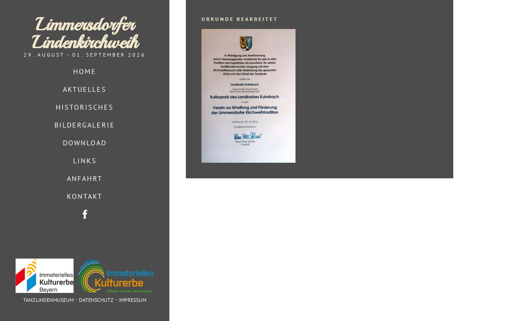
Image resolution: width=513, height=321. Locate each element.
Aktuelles (85, 89)
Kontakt (85, 196)
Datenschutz (96, 299)
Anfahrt (85, 178)
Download (85, 142)
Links (85, 160)
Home (84, 71)
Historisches (85, 107)
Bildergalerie (84, 124)
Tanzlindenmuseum (48, 299)
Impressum (132, 299)
